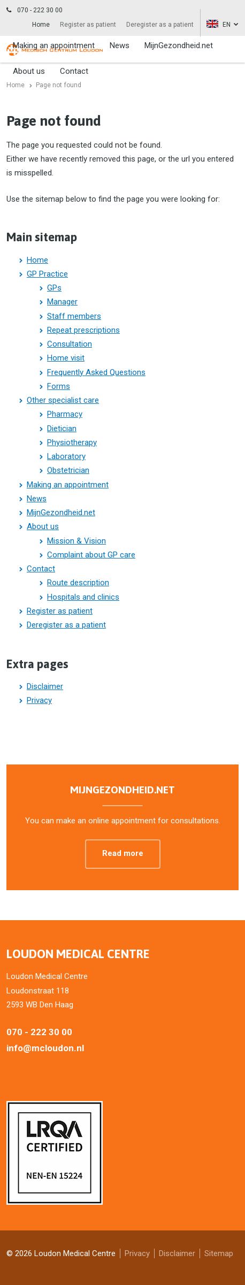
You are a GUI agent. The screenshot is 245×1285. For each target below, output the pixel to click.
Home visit (66, 358)
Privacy (39, 700)
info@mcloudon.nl (45, 1048)
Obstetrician (68, 470)
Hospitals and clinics (83, 597)
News (119, 45)
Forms (58, 386)
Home (41, 24)
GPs (54, 288)
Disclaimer (45, 686)
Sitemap (218, 1253)
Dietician (61, 428)
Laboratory (66, 456)
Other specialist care (63, 400)
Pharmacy (64, 414)
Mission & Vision (76, 541)
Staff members (74, 316)
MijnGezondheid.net (178, 45)
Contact (41, 568)
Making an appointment (54, 45)
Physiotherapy (72, 442)
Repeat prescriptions (83, 330)
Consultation (69, 344)
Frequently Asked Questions (96, 372)
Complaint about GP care (91, 555)
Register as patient (88, 24)
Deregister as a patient (160, 24)
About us (43, 526)
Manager (62, 302)
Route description (78, 582)
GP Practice (47, 274)
